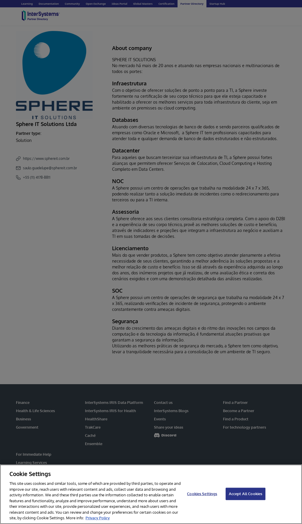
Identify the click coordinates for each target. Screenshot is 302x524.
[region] (151, 494)
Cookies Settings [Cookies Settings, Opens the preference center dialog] (202, 493)
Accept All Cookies (245, 493)
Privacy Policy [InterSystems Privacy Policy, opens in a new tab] (98, 517)
